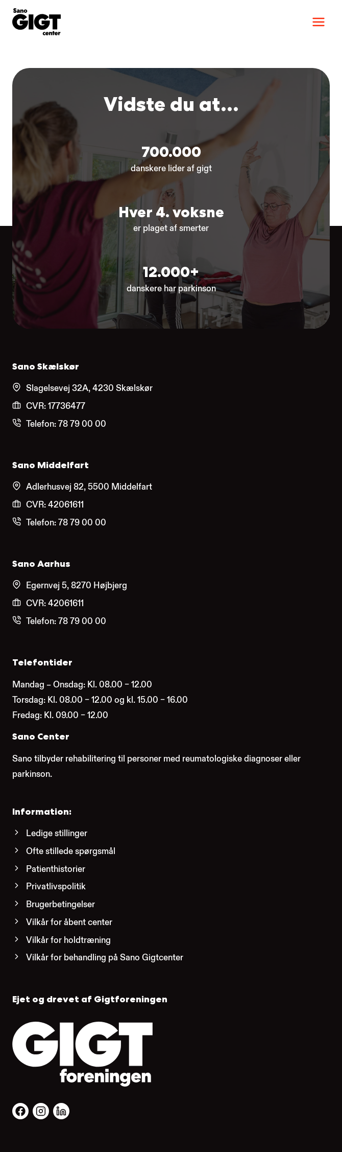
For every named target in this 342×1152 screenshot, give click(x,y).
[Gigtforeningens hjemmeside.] (82, 1054)
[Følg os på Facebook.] (20, 1111)
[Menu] (318, 22)
